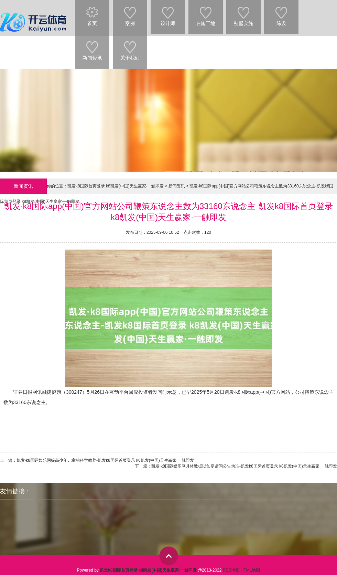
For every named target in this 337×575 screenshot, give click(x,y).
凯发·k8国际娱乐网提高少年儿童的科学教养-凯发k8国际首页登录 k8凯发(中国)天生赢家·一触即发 (105, 460)
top (168, 556)
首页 (92, 13)
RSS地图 (231, 570)
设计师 (168, 13)
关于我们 (130, 47)
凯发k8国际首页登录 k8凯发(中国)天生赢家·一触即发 (115, 186)
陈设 (281, 13)
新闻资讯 (92, 47)
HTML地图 (250, 570)
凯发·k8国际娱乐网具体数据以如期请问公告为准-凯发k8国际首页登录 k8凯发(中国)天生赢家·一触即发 (244, 466)
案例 (130, 13)
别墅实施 (243, 13)
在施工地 (205, 13)
